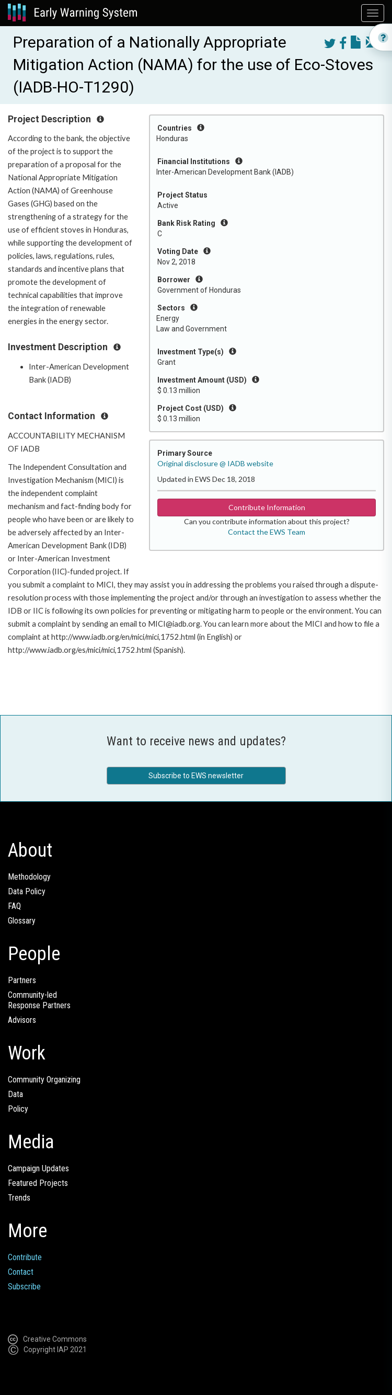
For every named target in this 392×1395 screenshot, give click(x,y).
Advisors (22, 1020)
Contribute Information (266, 507)
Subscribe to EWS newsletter (196, 775)
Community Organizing (44, 1080)
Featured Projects (38, 1183)
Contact (20, 1272)
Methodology (29, 877)
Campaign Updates (38, 1168)
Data (15, 1094)
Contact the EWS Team (266, 531)
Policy (18, 1109)
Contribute (25, 1257)
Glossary (22, 921)
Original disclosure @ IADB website (215, 463)
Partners (22, 980)
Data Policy (26, 891)
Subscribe (24, 1287)
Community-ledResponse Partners (39, 1000)
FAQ (14, 906)
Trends (19, 1198)
